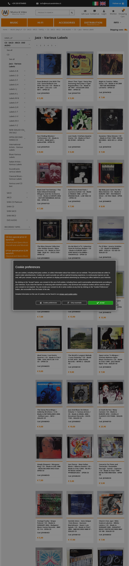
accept (100, 303)
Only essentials (74, 303)
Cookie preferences (48, 303)
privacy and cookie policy (68, 294)
